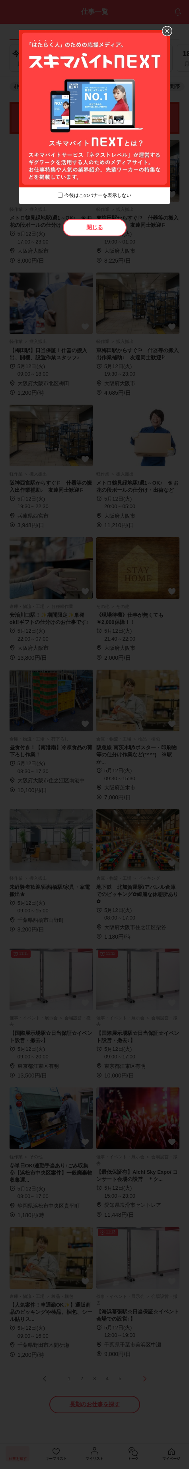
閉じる (94, 227)
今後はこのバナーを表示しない (97, 195)
